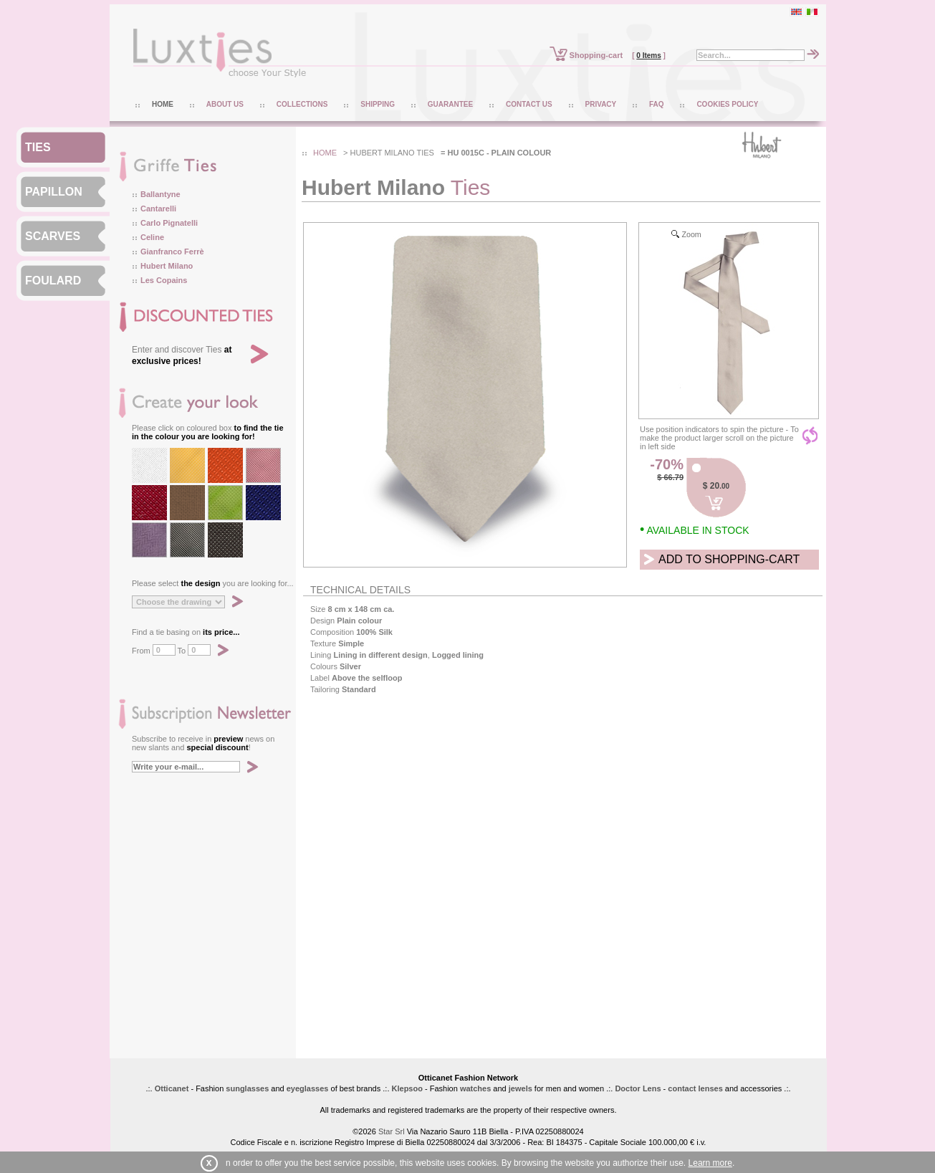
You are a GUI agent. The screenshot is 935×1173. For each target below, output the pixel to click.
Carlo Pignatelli (169, 223)
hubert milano (382, 152)
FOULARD (53, 280)
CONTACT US (529, 104)
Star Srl (391, 1131)
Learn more (710, 1163)
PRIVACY (601, 104)
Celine (152, 237)
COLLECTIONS (302, 104)
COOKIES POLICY (727, 104)
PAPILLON (53, 192)
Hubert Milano (166, 266)
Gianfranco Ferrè (172, 251)
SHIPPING (377, 104)
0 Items (648, 55)
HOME (162, 104)
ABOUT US (225, 104)
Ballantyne (160, 194)
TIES (38, 147)
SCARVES (52, 236)
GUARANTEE (450, 104)
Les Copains (163, 280)
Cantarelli (158, 208)
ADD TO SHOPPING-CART (729, 559)
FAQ (656, 104)
